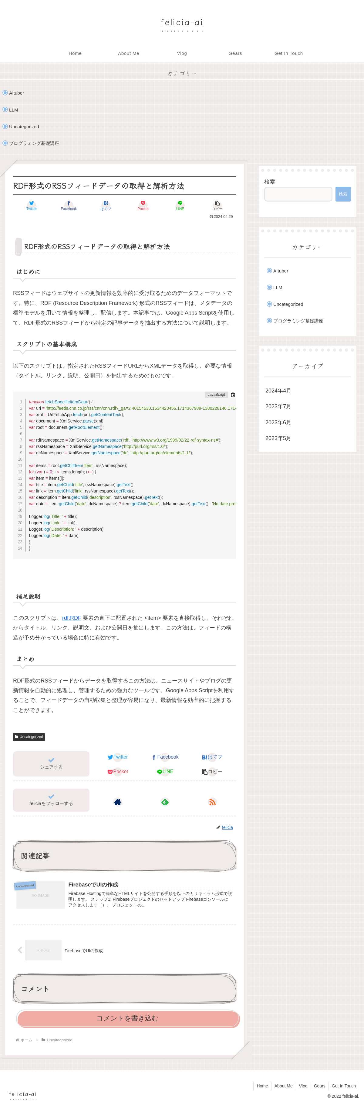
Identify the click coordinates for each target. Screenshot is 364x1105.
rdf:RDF (71, 618)
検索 (269, 182)
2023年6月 (278, 422)
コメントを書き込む (127, 1018)
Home (262, 1085)
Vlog (303, 1085)
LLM (13, 109)
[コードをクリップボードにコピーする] (233, 395)
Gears (319, 1085)
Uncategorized (24, 126)
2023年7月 (278, 406)
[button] (217, 205)
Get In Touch (344, 1085)
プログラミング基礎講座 (34, 143)
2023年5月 (278, 438)
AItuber (16, 92)
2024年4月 (278, 391)
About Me (284, 1085)
